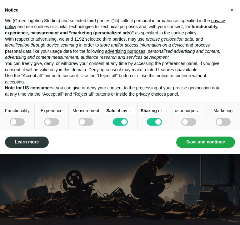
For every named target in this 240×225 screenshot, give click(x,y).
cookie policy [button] (183, 32)
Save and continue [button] (205, 141)
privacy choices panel (157, 94)
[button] (232, 10)
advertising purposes (125, 51)
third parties (114, 39)
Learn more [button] (27, 141)
